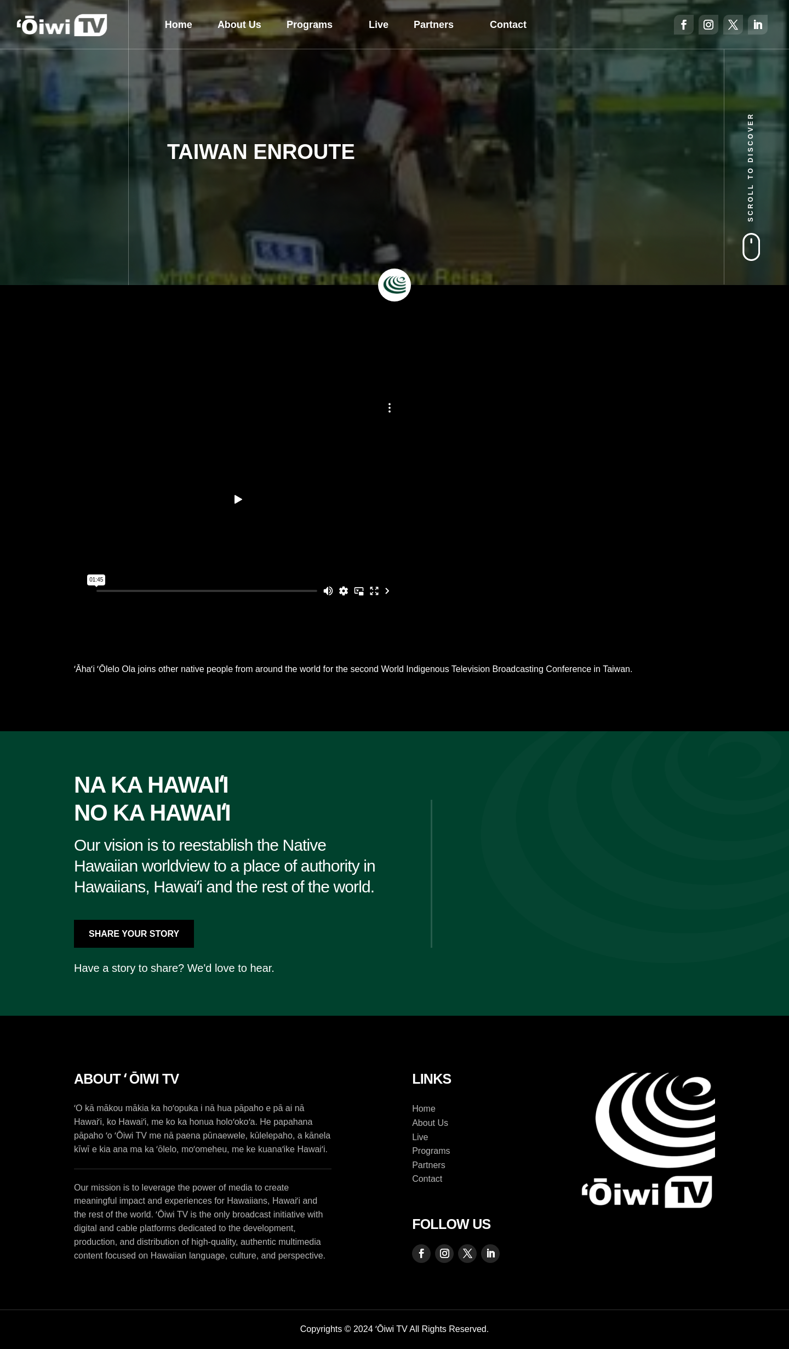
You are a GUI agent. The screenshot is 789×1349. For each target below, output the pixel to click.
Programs (310, 24)
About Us (239, 24)
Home (178, 24)
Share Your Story (134, 933)
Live (378, 24)
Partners (434, 24)
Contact (508, 24)
